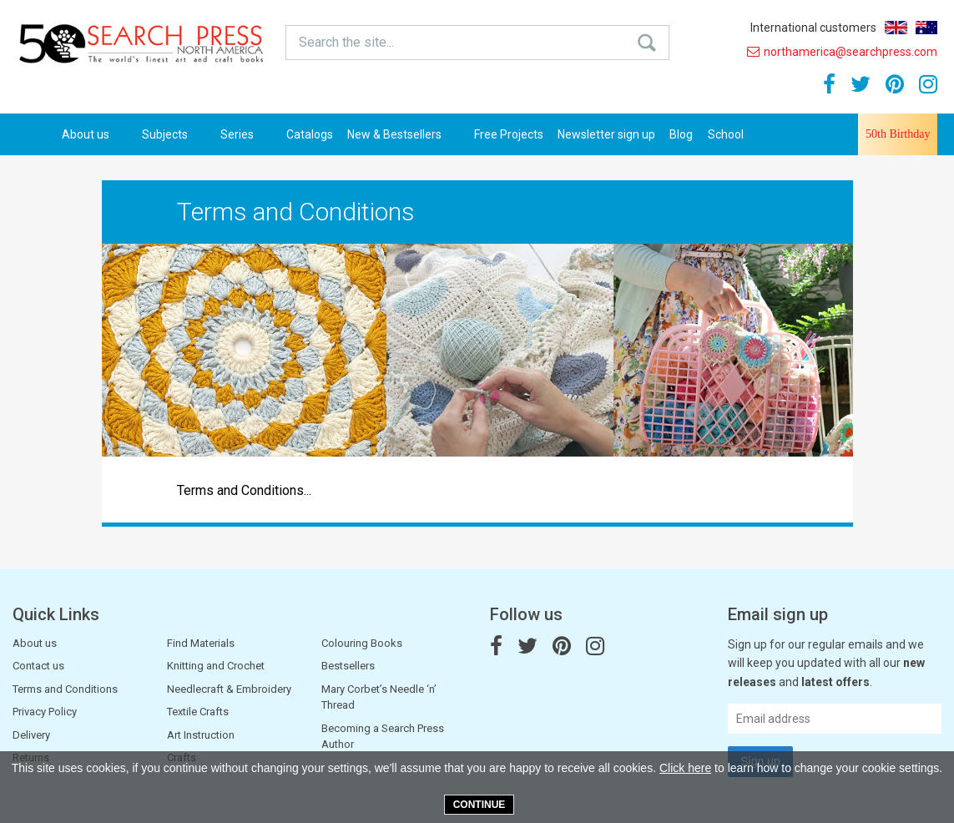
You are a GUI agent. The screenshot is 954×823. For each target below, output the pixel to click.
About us (95, 134)
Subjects (174, 134)
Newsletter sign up (606, 134)
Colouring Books (361, 643)
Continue (479, 804)
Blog (681, 134)
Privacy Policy (45, 711)
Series (246, 134)
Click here (685, 768)
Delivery (31, 735)
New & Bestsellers (403, 134)
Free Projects (508, 134)
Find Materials (201, 643)
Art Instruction (201, 735)
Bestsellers (348, 665)
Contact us (38, 665)
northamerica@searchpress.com (842, 51)
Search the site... (346, 42)
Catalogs (309, 134)
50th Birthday (898, 134)
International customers (813, 27)
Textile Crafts (198, 711)
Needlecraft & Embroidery (229, 689)
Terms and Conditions (65, 689)
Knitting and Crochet (216, 665)
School (726, 134)
